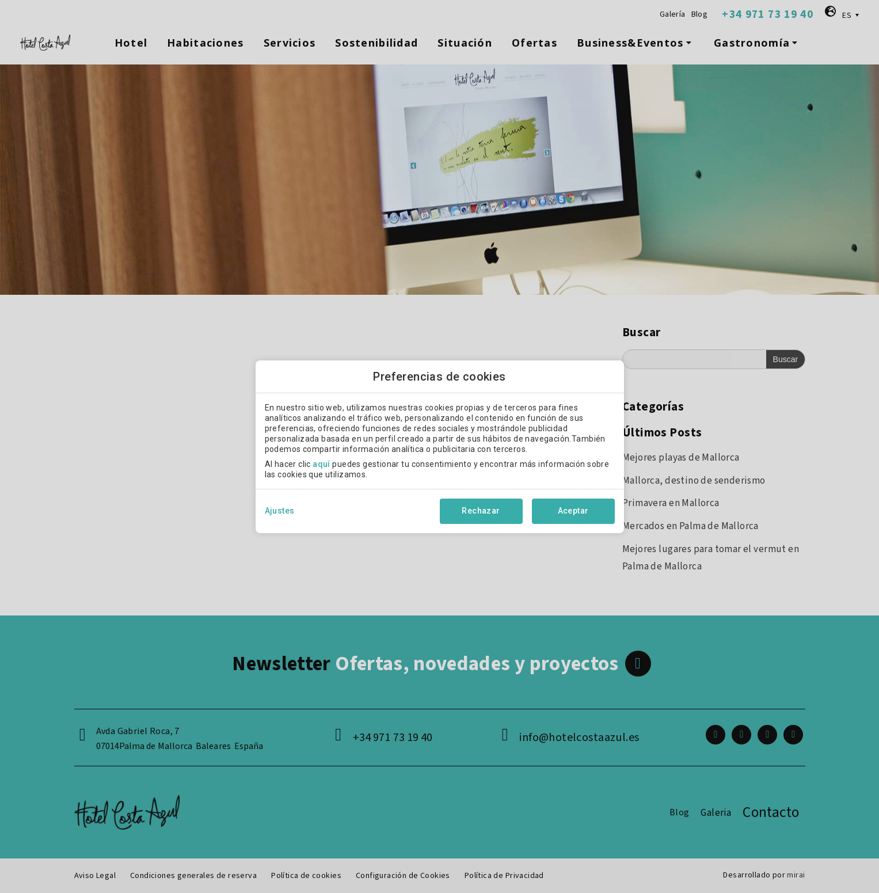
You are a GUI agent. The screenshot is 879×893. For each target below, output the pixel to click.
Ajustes (280, 510)
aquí (321, 464)
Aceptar (573, 510)
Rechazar (481, 510)
